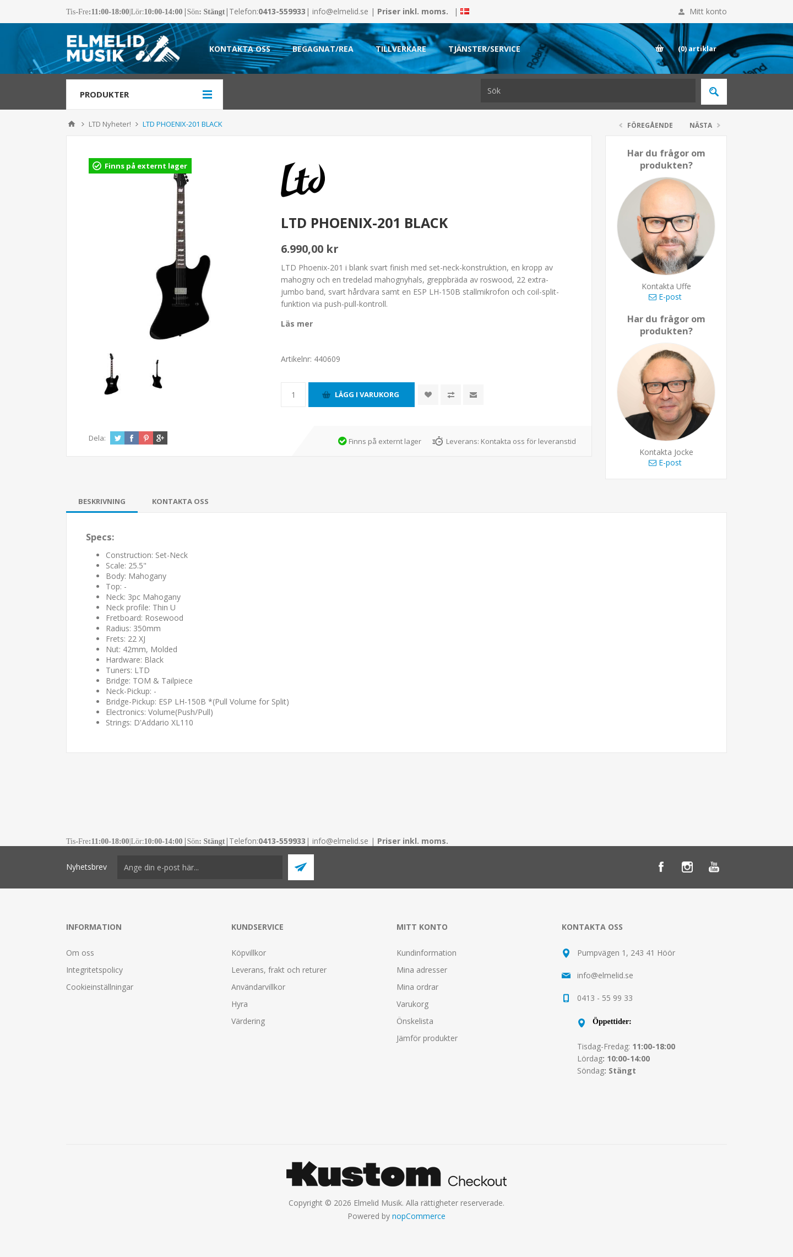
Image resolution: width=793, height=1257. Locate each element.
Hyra (239, 1004)
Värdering (248, 1021)
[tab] (102, 501)
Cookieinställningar (99, 987)
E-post (665, 296)
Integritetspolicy (94, 970)
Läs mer (297, 323)
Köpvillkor (248, 952)
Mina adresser (422, 970)
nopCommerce (419, 1216)
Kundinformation (427, 952)
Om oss (80, 952)
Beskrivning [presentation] (102, 501)
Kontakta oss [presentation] (180, 501)
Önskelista (415, 1021)
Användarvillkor (258, 987)
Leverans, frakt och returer (279, 970)
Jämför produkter (427, 1038)
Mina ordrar (417, 987)
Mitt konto (708, 11)
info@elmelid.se (340, 11)
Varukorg (412, 1004)
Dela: (97, 438)
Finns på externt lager (146, 166)
